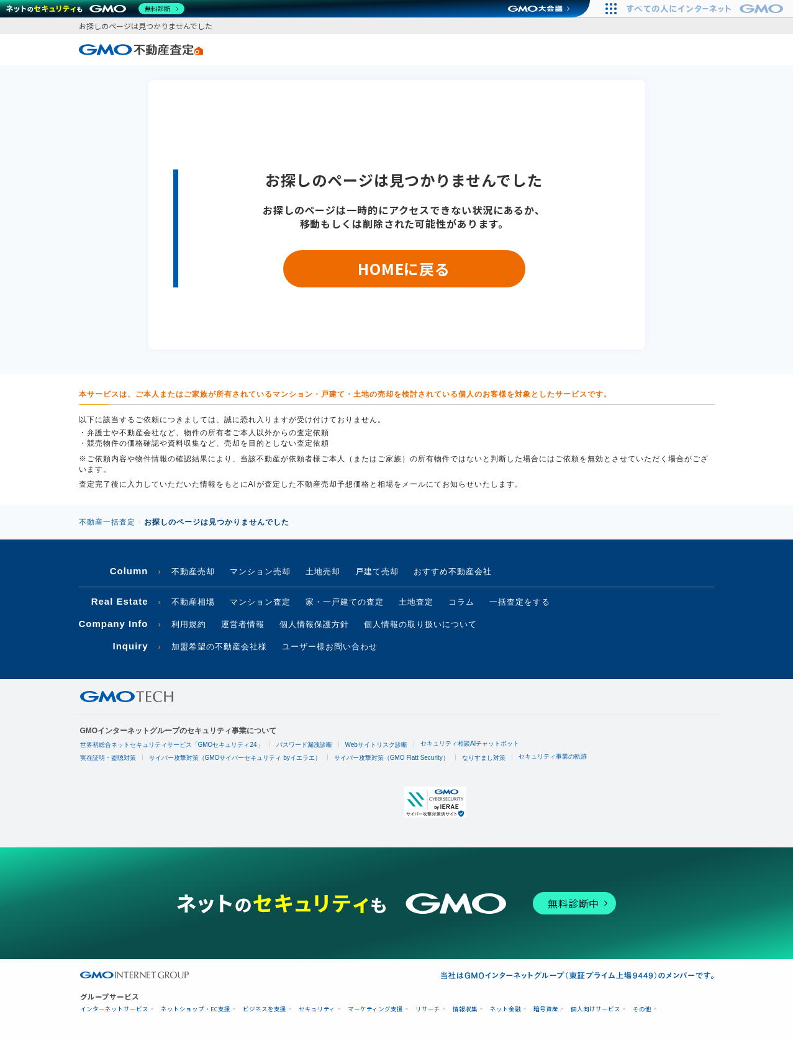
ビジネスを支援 (264, 1009)
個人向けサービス (595, 1009)
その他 (642, 1009)
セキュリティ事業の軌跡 (553, 756)
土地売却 (323, 571)
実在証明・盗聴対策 (108, 757)
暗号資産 (545, 1009)
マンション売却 (260, 571)
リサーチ (427, 1009)
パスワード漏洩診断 (304, 744)
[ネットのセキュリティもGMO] (95, 8)
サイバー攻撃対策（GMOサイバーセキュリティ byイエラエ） (235, 757)
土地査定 (416, 602)
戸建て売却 (377, 571)
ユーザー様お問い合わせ (330, 646)
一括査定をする (519, 602)
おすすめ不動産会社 (453, 571)
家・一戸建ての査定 (345, 602)
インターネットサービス (114, 1009)
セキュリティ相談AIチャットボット (469, 743)
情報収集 (465, 1009)
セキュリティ (317, 1009)
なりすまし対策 (483, 757)
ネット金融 (505, 1009)
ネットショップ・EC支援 (195, 1009)
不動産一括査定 (107, 522)
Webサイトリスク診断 (376, 744)
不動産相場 (193, 602)
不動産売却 (193, 571)
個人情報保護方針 (314, 624)
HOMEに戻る (404, 268)
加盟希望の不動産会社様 (219, 646)
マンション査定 (260, 602)
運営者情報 (243, 624)
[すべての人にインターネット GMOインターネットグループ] (706, 8)
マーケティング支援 (375, 1009)
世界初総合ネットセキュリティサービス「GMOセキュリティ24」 (171, 744)
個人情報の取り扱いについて (420, 624)
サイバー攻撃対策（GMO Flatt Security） (391, 757)
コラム (461, 602)
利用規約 (188, 624)
